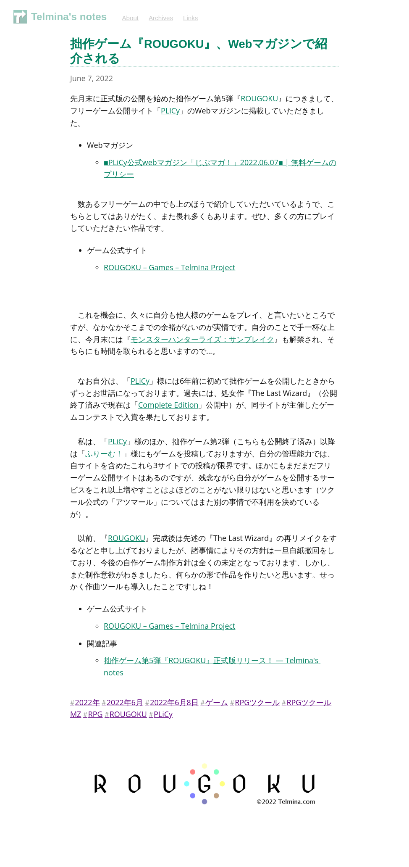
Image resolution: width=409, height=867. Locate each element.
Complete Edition (168, 405)
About (130, 17)
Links (190, 17)
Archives (161, 17)
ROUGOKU (259, 98)
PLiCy (170, 110)
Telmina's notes (69, 16)
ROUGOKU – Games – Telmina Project (169, 267)
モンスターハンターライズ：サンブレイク (202, 339)
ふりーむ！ (104, 453)
